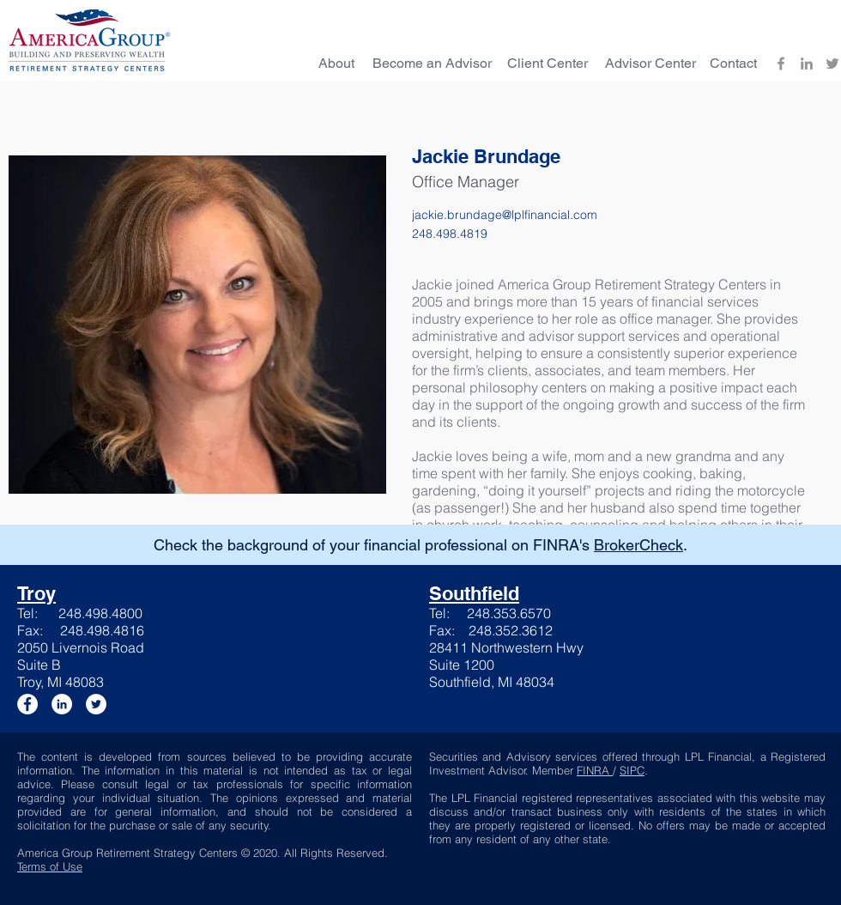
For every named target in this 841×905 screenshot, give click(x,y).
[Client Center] (547, 63)
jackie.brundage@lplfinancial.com (504, 214)
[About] (336, 63)
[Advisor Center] (650, 63)
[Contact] (733, 63)
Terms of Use (49, 866)
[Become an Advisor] (431, 63)
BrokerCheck (638, 545)
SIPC (632, 770)
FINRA (595, 770)
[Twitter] (832, 63)
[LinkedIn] (806, 63)
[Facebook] (781, 63)
